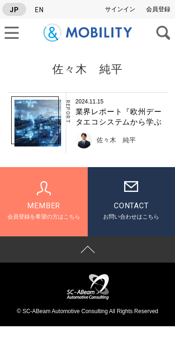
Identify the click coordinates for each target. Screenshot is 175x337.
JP (15, 10)
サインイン (120, 9)
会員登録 (158, 9)
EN (39, 10)
